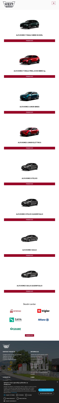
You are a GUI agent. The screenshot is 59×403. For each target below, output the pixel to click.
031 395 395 (10, 358)
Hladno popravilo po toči (37, 361)
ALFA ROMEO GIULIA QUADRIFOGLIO (29, 286)
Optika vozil (34, 367)
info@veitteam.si (11, 359)
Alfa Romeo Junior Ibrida (29, 107)
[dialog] (29, 391)
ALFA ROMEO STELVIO (29, 178)
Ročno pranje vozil (35, 371)
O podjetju (5, 380)
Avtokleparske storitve (37, 358)
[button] (20, 401)
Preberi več (29, 40)
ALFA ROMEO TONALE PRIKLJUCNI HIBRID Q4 (29, 71)
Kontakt (33, 374)
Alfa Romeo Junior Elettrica (29, 142)
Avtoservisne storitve (36, 356)
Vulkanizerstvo (34, 366)
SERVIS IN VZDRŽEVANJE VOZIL (39, 354)
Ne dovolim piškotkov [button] (46, 393)
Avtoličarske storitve (36, 359)
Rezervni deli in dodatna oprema (39, 372)
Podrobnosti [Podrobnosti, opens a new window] (14, 392)
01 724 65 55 (11, 356)
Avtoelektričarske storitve (38, 362)
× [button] (57, 382)
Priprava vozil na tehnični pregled (39, 369)
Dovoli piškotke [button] (46, 389)
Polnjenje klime (35, 364)
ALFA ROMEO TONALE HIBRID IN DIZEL (29, 35)
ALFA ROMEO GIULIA (29, 250)
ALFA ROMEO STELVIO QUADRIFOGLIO (29, 214)
